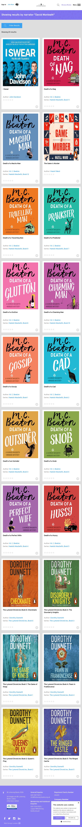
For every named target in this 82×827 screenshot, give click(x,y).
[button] (79, 5)
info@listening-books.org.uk (40, 797)
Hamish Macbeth (56, 100)
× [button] (78, 803)
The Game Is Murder (52, 164)
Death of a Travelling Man (13, 238)
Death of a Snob (50, 461)
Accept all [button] (59, 818)
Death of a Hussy (51, 536)
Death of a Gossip (10, 387)
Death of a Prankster (52, 238)
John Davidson (15, 97)
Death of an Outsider (11, 461)
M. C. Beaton (55, 97)
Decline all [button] (71, 818)
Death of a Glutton (10, 312)
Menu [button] (75, 5)
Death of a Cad (50, 387)
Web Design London (11, 823)
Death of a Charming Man (54, 312)
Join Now (11, 5)
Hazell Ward (55, 171)
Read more (66, 814)
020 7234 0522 (36, 807)
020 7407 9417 (35, 795)
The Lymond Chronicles (18, 621)
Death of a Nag (50, 89)
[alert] (65, 813)
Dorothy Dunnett (16, 618)
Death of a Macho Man (12, 164)
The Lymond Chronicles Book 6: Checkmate (20, 610)
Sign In (3, 5)
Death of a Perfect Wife (12, 536)
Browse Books (66, 5)
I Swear (6, 89)
